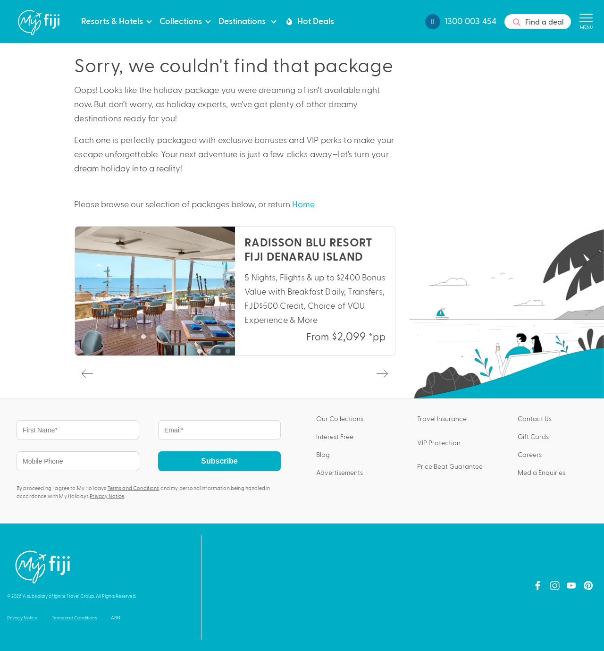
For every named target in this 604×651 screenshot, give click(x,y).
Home (303, 204)
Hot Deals (309, 20)
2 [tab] (146, 339)
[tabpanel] (235, 291)
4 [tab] (164, 339)
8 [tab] (268, 353)
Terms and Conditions (133, 488)
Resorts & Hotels (112, 20)
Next (381, 373)
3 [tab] (155, 339)
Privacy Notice (107, 496)
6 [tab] (249, 353)
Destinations (243, 20)
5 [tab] (174, 339)
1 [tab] (136, 339)
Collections (180, 20)
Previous (86, 373)
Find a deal (537, 22)
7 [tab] (258, 353)
